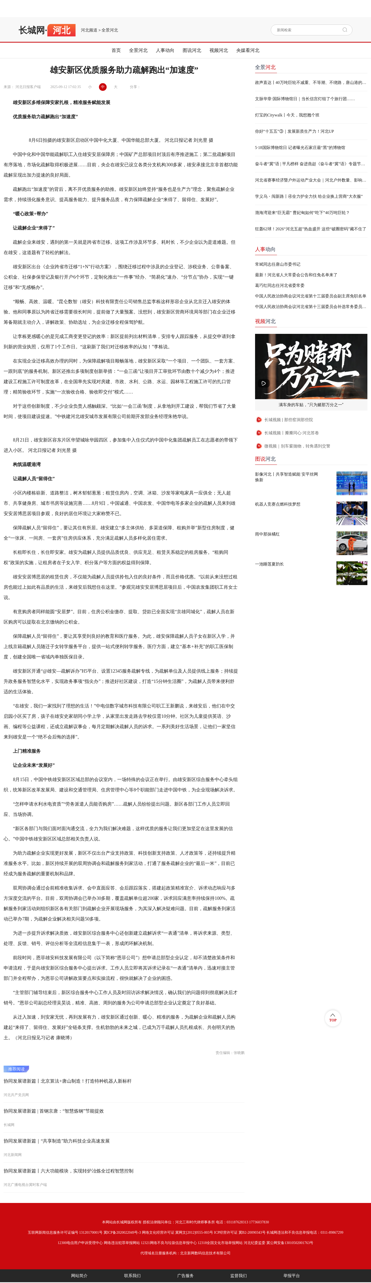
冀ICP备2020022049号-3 (122, 1232)
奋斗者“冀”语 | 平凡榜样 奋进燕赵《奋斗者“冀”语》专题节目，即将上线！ (311, 164)
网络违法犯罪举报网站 (122, 1243)
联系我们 (132, 1275)
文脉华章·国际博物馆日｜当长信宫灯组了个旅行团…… (305, 99)
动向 (265, 249)
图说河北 (192, 50)
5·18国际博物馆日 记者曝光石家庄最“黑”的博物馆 (300, 147)
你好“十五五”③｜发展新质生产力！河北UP (294, 131)
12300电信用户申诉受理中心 (80, 1243)
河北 (265, 321)
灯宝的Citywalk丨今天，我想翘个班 (287, 115)
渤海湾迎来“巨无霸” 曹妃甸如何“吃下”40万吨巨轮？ (302, 212)
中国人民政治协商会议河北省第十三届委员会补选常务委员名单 (311, 306)
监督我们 (238, 1275)
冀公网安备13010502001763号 (289, 1243)
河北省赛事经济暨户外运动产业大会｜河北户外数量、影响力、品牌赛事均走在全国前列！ (311, 180)
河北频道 (89, 30)
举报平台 (291, 1275)
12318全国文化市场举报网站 (220, 1243)
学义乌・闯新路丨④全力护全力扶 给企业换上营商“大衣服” (309, 196)
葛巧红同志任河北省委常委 (280, 285)
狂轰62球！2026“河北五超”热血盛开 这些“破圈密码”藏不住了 (310, 229)
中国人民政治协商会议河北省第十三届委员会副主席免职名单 (310, 296)
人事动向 (165, 50)
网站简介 (79, 1275)
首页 (116, 50)
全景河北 (110, 30)
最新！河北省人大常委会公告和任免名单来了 (296, 275)
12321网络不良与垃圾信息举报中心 (169, 1243)
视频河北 (218, 50)
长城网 (32, 30)
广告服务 (185, 1275)
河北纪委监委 (254, 1243)
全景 (265, 67)
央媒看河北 (247, 50)
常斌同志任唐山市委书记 (277, 264)
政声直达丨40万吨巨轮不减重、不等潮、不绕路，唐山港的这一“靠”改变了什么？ (311, 82)
